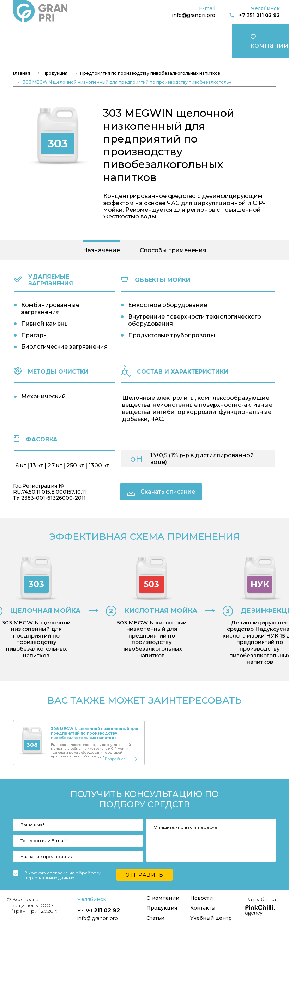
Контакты (150, 32)
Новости (120, 32)
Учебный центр (241, 32)
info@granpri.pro (193, 15)
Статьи (94, 32)
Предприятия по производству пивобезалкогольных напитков (150, 56)
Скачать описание (161, 475)
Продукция (63, 32)
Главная (21, 56)
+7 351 (254, 15)
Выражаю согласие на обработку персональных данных (62, 910)
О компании (26, 32)
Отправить (144, 909)
